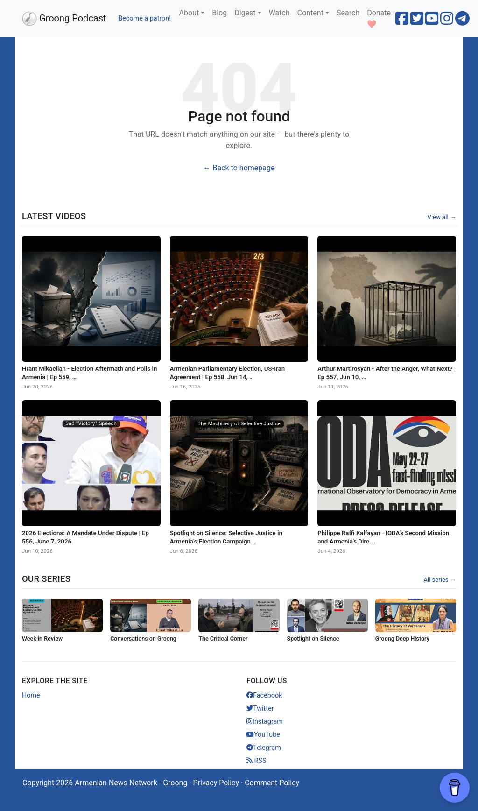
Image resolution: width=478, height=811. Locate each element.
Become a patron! (144, 18)
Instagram (264, 722)
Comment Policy (272, 782)
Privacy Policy (216, 782)
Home (31, 695)
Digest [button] (244, 12)
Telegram (263, 748)
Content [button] (310, 12)
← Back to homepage (239, 167)
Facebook (264, 695)
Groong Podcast (64, 18)
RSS (256, 761)
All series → (439, 579)
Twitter (260, 708)
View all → (442, 216)
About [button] (189, 12)
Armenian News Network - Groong (131, 782)
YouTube (263, 735)
